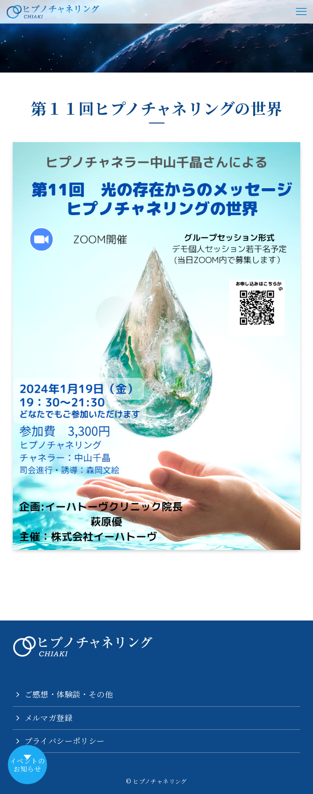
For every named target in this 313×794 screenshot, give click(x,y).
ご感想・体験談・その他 (68, 694)
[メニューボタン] (301, 12)
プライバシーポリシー (64, 740)
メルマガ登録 (48, 717)
